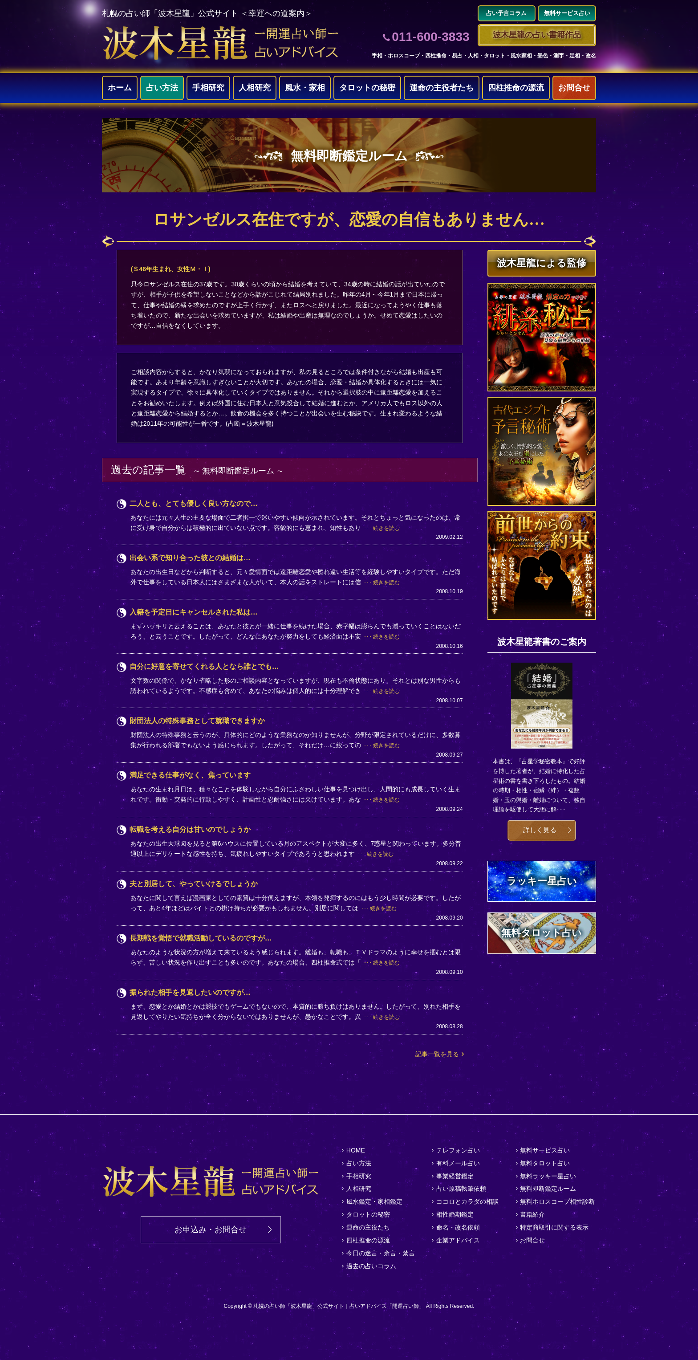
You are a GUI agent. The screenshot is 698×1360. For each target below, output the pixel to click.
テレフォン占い (458, 1150)
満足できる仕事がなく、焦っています (190, 775)
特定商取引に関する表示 (554, 1227)
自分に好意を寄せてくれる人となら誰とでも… (204, 666)
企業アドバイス (458, 1240)
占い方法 (162, 87)
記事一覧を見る (437, 1054)
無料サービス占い (545, 1150)
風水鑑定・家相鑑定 (374, 1201)
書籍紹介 (532, 1214)
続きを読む (386, 528)
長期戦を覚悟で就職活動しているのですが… (201, 938)
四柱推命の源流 (516, 87)
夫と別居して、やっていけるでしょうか (194, 884)
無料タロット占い (545, 1163)
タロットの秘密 (367, 87)
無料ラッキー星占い (548, 1176)
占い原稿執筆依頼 (461, 1188)
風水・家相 (305, 87)
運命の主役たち (368, 1227)
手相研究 (208, 87)
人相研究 (255, 87)
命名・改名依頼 (458, 1227)
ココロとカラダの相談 (467, 1201)
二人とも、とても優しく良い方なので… (194, 503)
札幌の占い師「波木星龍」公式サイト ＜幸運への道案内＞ (207, 13)
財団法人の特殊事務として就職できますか (197, 721)
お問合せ (574, 87)
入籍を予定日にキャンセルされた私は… (194, 612)
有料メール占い (458, 1163)
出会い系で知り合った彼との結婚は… (190, 558)
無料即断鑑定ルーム (548, 1188)
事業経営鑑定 (455, 1176)
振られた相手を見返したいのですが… (190, 992)
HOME (355, 1150)
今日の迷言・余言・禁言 (380, 1253)
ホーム (120, 87)
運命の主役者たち (442, 87)
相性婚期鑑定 (455, 1214)
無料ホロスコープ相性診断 (557, 1201)
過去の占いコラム (371, 1266)
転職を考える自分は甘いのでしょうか (190, 829)
